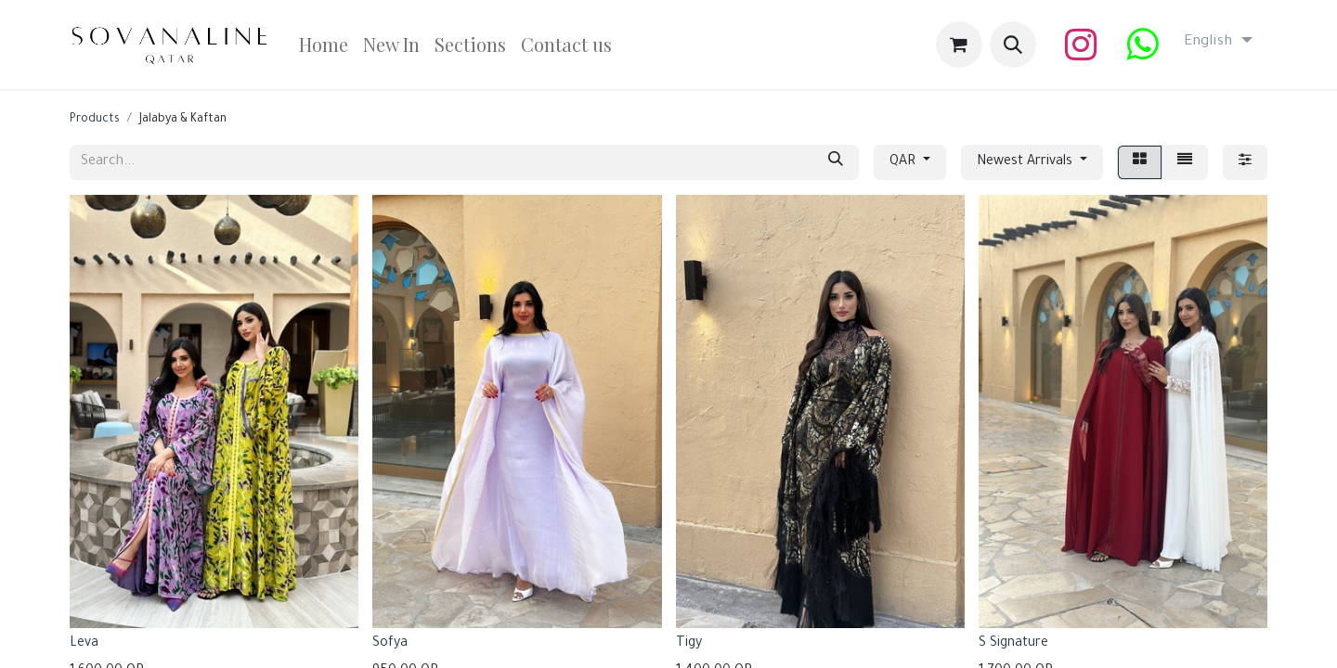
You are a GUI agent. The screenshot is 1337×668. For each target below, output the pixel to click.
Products (95, 119)
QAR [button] (904, 162)
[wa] (1142, 44)
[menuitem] (324, 44)
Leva (84, 643)
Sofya (390, 643)
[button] (1013, 44)
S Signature (1013, 643)
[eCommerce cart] (959, 44)
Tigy (689, 643)
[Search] (835, 162)
